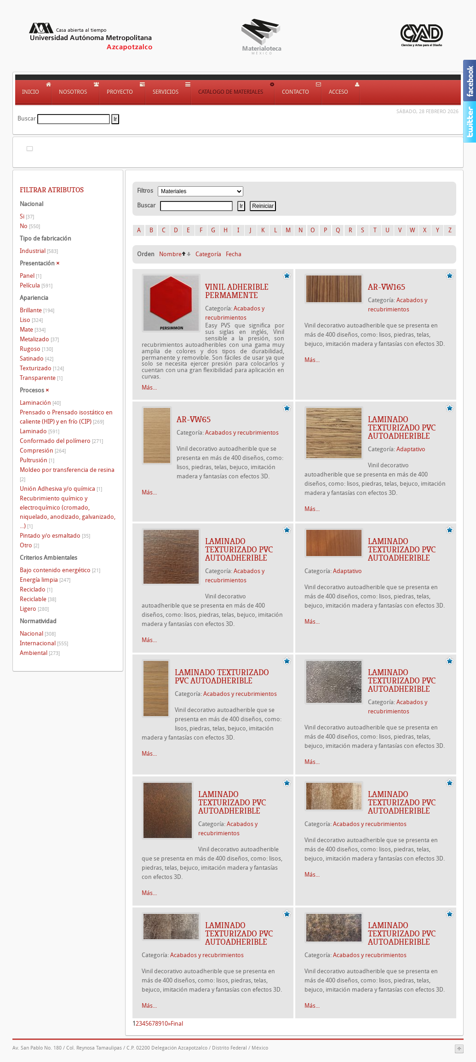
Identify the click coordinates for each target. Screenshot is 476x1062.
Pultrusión (37, 460)
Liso (31, 319)
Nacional (38, 633)
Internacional (44, 643)
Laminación (40, 402)
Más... (149, 387)
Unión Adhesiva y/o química (61, 488)
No (30, 226)
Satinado (36, 358)
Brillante (37, 310)
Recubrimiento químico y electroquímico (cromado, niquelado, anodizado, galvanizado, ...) (67, 512)
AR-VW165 (386, 287)
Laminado (39, 431)
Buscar (26, 118)
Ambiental (40, 652)
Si (27, 216)
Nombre (170, 254)
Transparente (41, 377)
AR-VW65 (194, 419)
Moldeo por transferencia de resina (67, 474)
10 (164, 1023)
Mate (33, 329)
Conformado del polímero (61, 440)
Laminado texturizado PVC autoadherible (402, 427)
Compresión (43, 450)
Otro (29, 545)
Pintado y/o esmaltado (55, 535)
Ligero (34, 608)
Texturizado (42, 368)
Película (36, 285)
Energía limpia (45, 579)
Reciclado (36, 589)
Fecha (233, 254)
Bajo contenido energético (60, 570)
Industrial (39, 250)
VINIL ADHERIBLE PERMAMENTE (237, 291)
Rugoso (36, 348)
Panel (30, 275)
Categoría (208, 254)
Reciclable (38, 599)
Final (177, 1023)
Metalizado (39, 339)
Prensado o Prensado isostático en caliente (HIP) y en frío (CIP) (66, 417)
